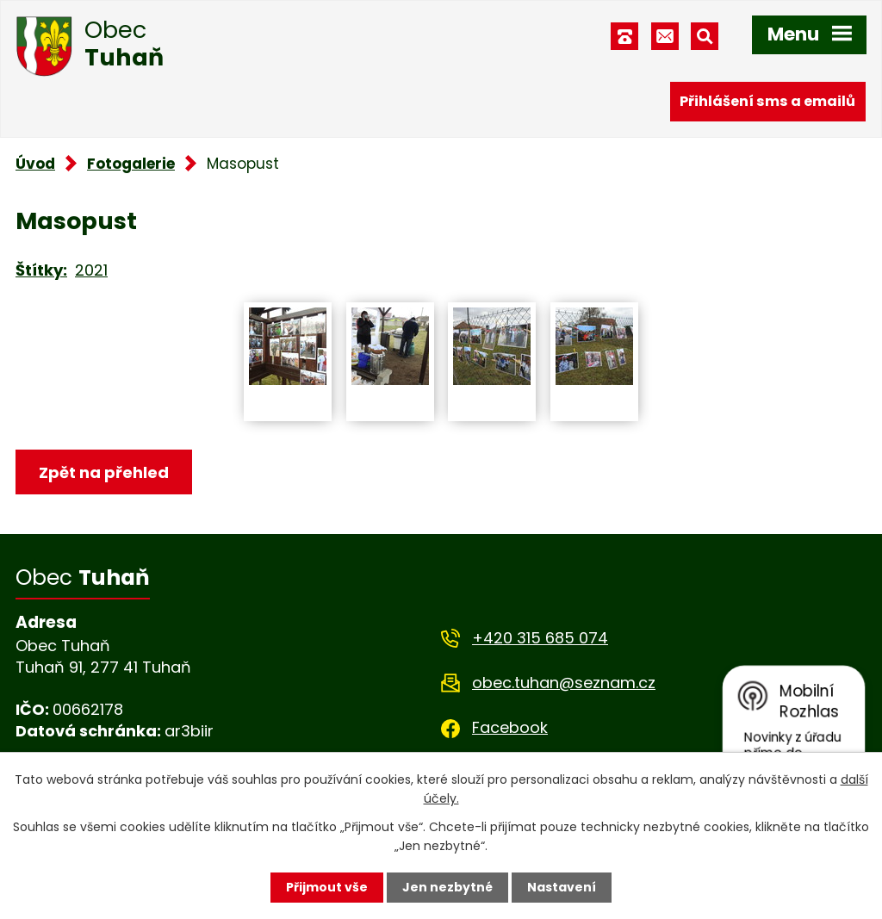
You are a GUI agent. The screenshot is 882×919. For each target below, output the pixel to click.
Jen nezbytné (447, 887)
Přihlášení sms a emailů (767, 101)
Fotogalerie (131, 163)
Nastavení (561, 887)
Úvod (35, 163)
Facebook (510, 727)
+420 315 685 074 (540, 638)
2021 (91, 270)
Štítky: (41, 270)
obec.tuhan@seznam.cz (563, 682)
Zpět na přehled (104, 472)
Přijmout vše (327, 887)
